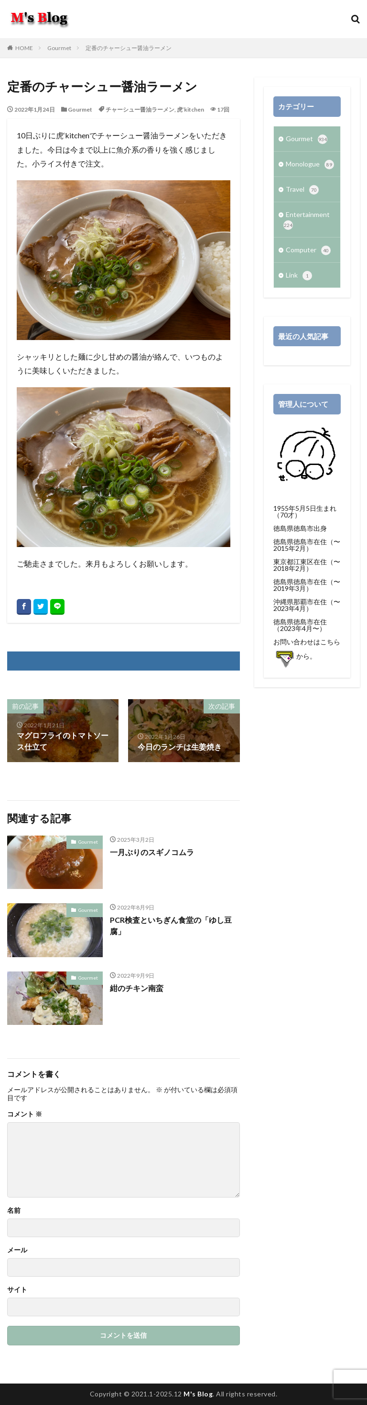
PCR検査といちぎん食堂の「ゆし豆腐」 (171, 925)
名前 (14, 1210)
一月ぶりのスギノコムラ (152, 852)
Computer (308, 250)
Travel (302, 190)
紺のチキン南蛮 (136, 987)
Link (299, 275)
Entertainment (306, 220)
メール (17, 1250)
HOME (24, 48)
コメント (24, 1114)
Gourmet (59, 48)
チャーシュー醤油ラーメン (140, 109)
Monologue (310, 164)
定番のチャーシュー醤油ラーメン (129, 48)
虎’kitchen (190, 109)
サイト (17, 1289)
